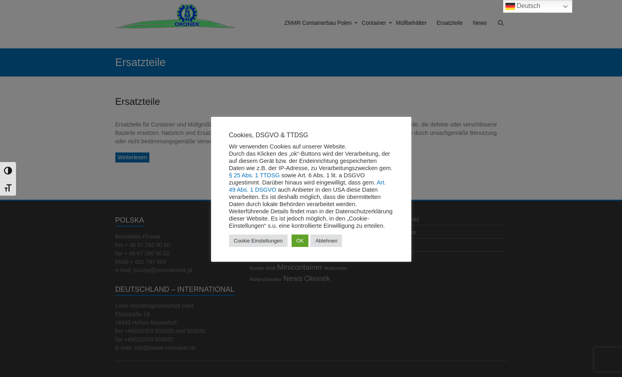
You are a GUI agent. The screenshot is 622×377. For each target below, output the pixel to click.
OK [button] (300, 241)
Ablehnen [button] (326, 241)
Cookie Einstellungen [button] (258, 241)
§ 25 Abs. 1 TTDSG (254, 175)
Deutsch (522, 6)
